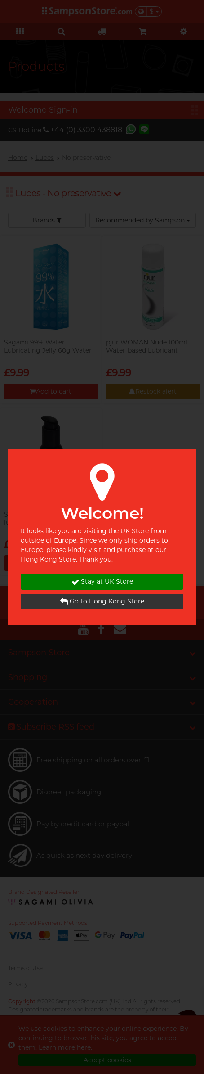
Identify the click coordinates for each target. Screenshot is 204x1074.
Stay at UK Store (102, 581)
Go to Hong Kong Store (102, 601)
